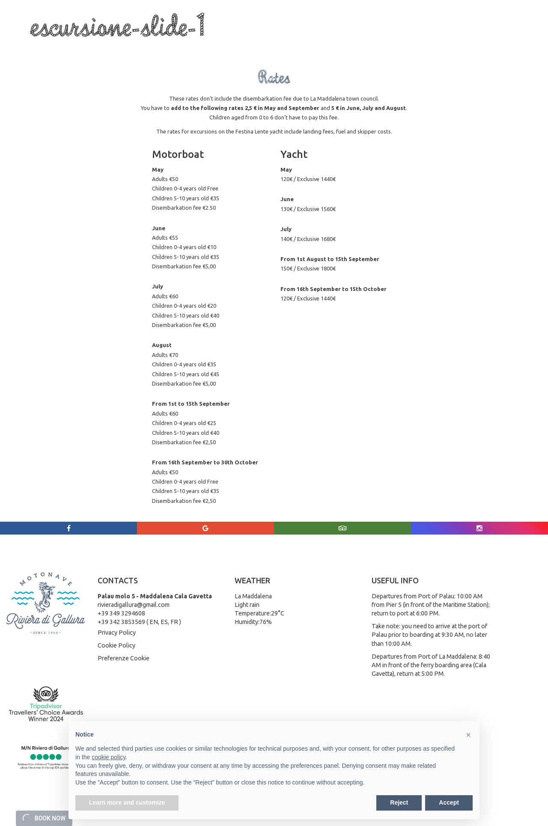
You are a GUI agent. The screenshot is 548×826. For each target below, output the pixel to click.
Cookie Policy (116, 645)
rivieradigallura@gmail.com (134, 604)
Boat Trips (115, 47)
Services (156, 47)
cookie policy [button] (108, 757)
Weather (380, 47)
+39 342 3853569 (121, 621)
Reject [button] (399, 802)
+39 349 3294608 (121, 613)
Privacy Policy (117, 632)
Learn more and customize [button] (127, 802)
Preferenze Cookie (123, 658)
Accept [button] (449, 802)
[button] (468, 735)
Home (40, 47)
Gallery (348, 47)
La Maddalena (196, 47)
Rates (319, 47)
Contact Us (417, 47)
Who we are (75, 47)
